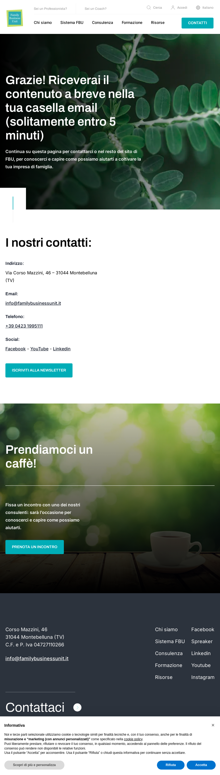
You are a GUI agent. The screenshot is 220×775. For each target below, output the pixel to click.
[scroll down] (13, 209)
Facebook (15, 348)
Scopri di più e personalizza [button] (34, 765)
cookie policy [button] (133, 739)
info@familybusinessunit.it (33, 303)
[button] (213, 725)
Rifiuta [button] (171, 765)
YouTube (39, 348)
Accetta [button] (201, 765)
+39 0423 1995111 (24, 326)
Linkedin (62, 348)
